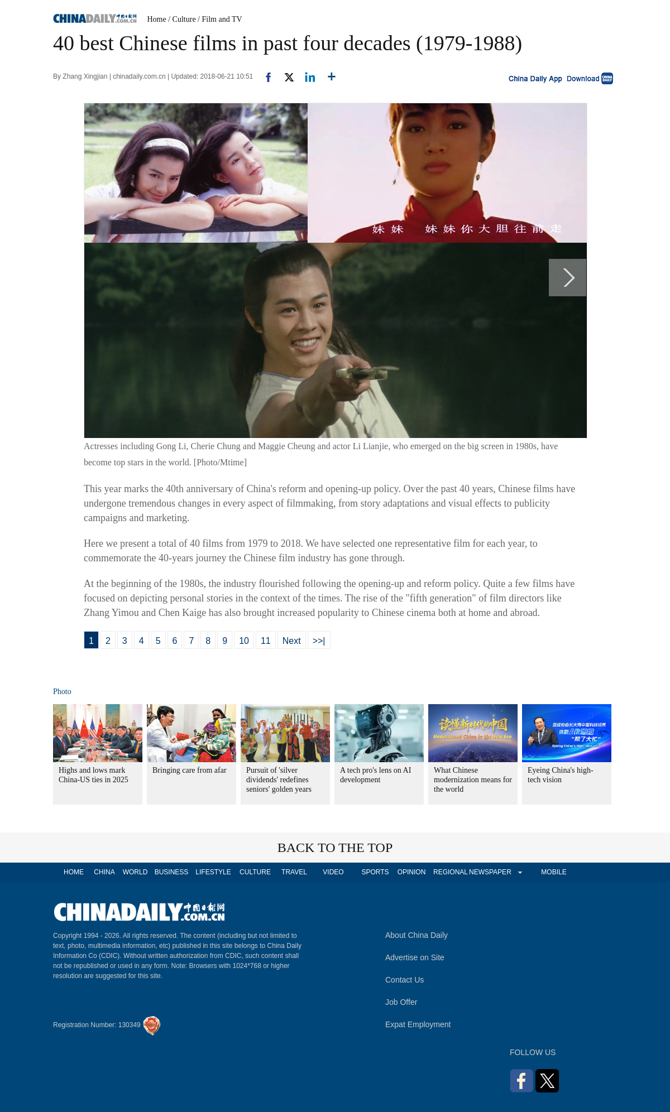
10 (244, 641)
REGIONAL (450, 872)
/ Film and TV (220, 19)
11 (266, 641)
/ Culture (181, 19)
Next (292, 641)
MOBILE (553, 872)
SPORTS (375, 872)
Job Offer (401, 1002)
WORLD (135, 872)
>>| (319, 641)
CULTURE (255, 872)
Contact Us (404, 979)
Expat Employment (418, 1024)
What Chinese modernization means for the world (473, 779)
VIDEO (333, 872)
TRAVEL (294, 872)
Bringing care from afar (189, 770)
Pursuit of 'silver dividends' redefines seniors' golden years (279, 779)
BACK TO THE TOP (335, 847)
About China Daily (416, 935)
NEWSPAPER (489, 872)
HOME (74, 872)
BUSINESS (172, 872)
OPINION (412, 872)
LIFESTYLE (213, 872)
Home (156, 19)
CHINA (104, 872)
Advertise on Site (414, 957)
